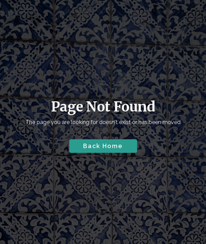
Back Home (103, 145)
